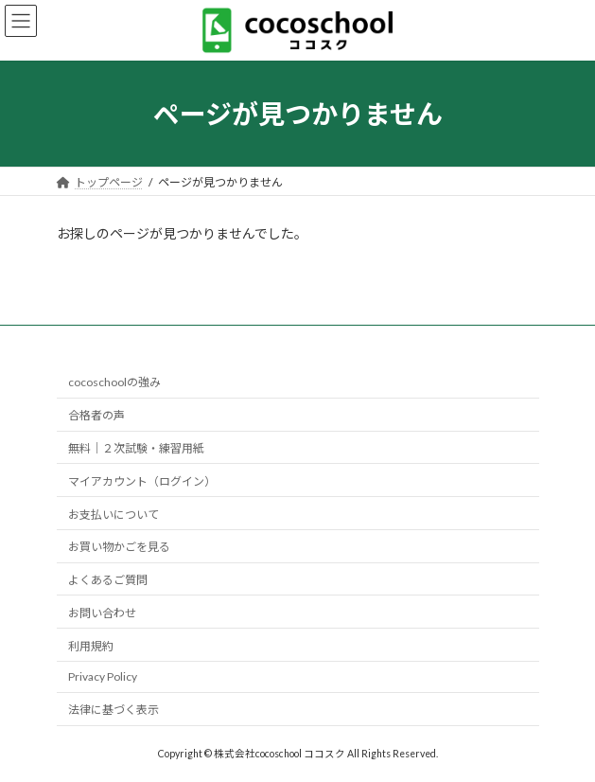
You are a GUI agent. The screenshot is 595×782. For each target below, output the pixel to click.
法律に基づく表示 (113, 709)
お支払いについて (113, 514)
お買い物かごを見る (119, 547)
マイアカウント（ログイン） (142, 481)
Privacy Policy (102, 676)
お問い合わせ (102, 613)
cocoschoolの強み (114, 382)
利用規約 (91, 645)
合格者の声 (96, 415)
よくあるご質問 (108, 580)
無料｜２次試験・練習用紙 (136, 448)
